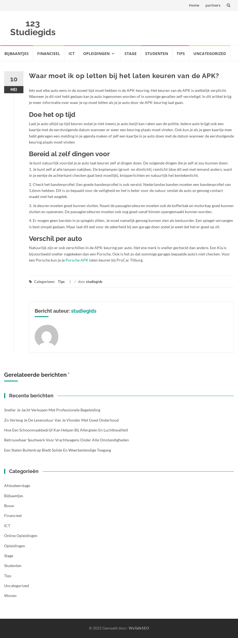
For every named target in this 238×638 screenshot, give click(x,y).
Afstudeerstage (17, 485)
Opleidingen (96, 53)
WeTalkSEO (139, 628)
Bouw (9, 505)
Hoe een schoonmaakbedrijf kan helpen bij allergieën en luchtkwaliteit (66, 430)
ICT (72, 53)
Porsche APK (77, 260)
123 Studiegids (33, 27)
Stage (131, 53)
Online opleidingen (20, 535)
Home (194, 5)
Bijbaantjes (16, 53)
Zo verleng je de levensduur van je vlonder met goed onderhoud (61, 420)
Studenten (156, 53)
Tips (181, 53)
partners (212, 5)
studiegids (94, 281)
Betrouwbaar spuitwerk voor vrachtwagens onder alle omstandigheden (66, 440)
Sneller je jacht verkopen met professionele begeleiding (52, 410)
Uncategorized (209, 53)
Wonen (10, 595)
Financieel (48, 53)
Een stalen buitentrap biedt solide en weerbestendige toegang (57, 450)
